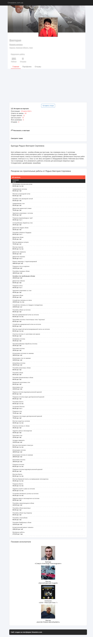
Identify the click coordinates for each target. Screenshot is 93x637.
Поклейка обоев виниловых (22, 508)
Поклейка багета (18, 402)
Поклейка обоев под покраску (22, 513)
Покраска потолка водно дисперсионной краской (28, 397)
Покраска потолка (18, 464)
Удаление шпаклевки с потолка (23, 213)
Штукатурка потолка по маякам (23, 455)
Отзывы (38, 67)
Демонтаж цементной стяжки (22, 208)
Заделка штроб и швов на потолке (24, 489)
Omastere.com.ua (15, 3)
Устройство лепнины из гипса (22, 300)
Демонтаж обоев (18, 237)
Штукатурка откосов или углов (22, 184)
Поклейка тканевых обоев (21, 271)
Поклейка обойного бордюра (22, 232)
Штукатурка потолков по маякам (23, 353)
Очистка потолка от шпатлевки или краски (26, 334)
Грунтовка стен (17, 435)
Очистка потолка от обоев (21, 426)
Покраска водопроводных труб (22, 218)
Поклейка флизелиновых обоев (23, 377)
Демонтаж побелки (19, 281)
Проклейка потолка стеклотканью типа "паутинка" (29, 319)
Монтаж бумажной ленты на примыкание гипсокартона (30, 479)
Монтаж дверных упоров (20, 242)
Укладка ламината (18, 440)
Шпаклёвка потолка (19, 363)
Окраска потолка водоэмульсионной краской (27, 392)
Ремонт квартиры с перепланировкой (25, 261)
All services (16, 177)
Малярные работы (19, 532)
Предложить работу (18, 54)
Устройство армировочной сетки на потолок (27, 324)
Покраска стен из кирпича (21, 266)
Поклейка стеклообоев (20, 518)
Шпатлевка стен (18, 387)
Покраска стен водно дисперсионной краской (27, 416)
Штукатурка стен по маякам (22, 358)
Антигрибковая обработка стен (23, 223)
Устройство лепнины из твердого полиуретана (28, 305)
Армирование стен (19, 203)
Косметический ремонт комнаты (23, 527)
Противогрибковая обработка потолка (25, 344)
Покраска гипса (18, 285)
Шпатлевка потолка (19, 460)
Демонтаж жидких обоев (20, 228)
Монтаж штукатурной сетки (21, 194)
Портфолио (27, 67)
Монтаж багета (17, 474)
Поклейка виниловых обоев (22, 368)
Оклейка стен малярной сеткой (23, 198)
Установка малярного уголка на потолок (26, 493)
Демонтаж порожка (19, 256)
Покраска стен (17, 411)
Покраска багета (18, 484)
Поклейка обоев (18, 372)
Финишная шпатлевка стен (21, 382)
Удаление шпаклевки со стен (22, 290)
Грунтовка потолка (18, 348)
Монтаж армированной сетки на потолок (26, 315)
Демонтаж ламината (19, 252)
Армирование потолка (20, 189)
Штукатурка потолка (19, 450)
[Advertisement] (46, 85)
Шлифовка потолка (19, 339)
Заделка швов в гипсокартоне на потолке (26, 498)
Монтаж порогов (18, 247)
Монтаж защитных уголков (21, 421)
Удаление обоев (18, 295)
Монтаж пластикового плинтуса (23, 445)
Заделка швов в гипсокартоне (22, 431)
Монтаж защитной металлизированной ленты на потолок (31, 329)
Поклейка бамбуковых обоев (22, 522)
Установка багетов (18, 406)
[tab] (48, 177)
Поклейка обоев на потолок (21, 310)
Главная (16, 67)
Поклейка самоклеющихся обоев (23, 503)
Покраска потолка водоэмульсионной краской (27, 469)
